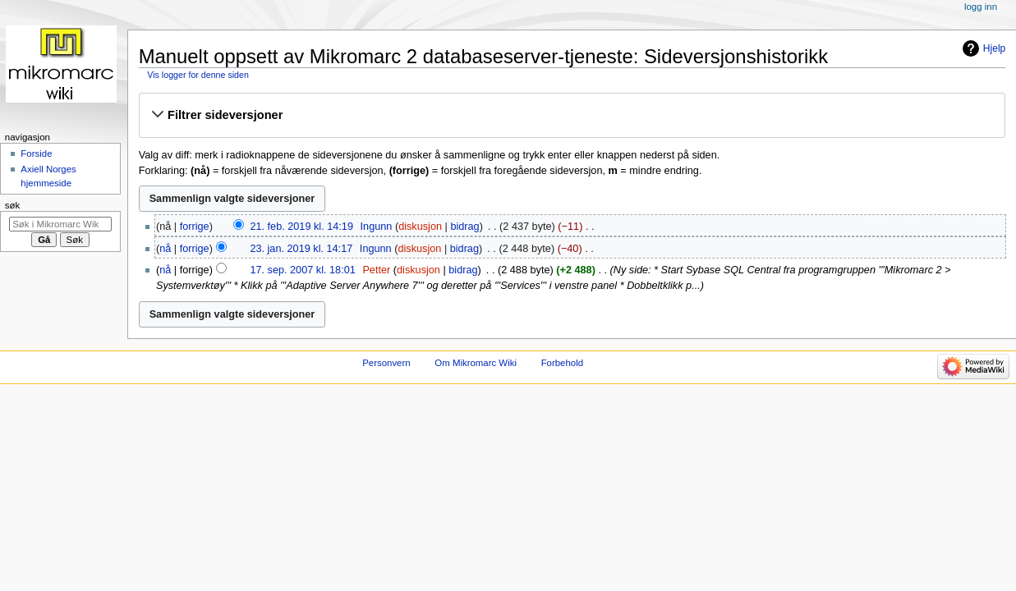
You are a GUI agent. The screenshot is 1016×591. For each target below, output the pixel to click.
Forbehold (562, 363)
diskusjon (420, 226)
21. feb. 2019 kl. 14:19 (301, 226)
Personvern (386, 363)
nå (165, 248)
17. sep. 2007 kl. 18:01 (302, 270)
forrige (194, 226)
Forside (36, 153)
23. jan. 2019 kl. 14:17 (301, 248)
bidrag (464, 226)
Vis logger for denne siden (198, 75)
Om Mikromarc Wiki (475, 363)
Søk (13, 205)
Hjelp (994, 48)
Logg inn (980, 6)
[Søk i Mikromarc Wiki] (60, 224)
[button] (571, 115)
